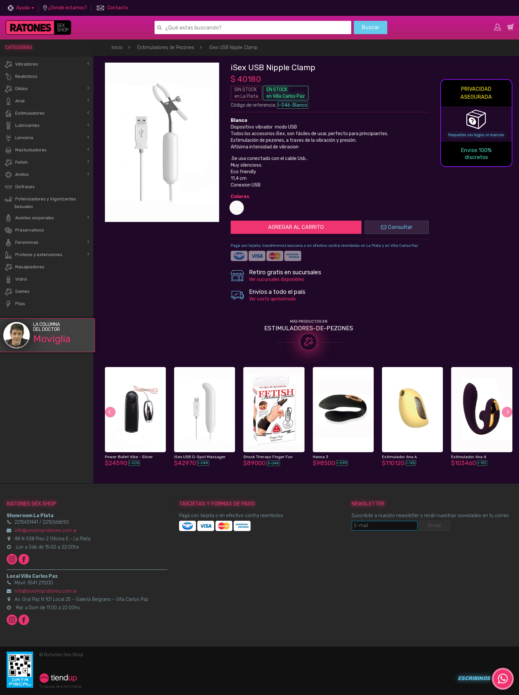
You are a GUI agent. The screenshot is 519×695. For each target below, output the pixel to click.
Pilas (14, 304)
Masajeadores (24, 267)
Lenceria (18, 138)
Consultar (396, 227)
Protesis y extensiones (33, 255)
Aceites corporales (29, 218)
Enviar (434, 525)
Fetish (16, 162)
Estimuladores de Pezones (165, 47)
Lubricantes (22, 126)
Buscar (370, 27)
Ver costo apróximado (272, 299)
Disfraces (19, 187)
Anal (14, 101)
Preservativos (24, 230)
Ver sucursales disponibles (276, 279)
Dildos (16, 89)
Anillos (16, 175)
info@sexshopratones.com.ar (46, 530)
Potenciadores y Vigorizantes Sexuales (40, 202)
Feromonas (21, 243)
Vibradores (21, 64)
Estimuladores (24, 113)
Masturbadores (25, 150)
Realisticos (20, 77)
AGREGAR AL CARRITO (296, 227)
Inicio (117, 47)
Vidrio (15, 279)
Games (16, 292)
